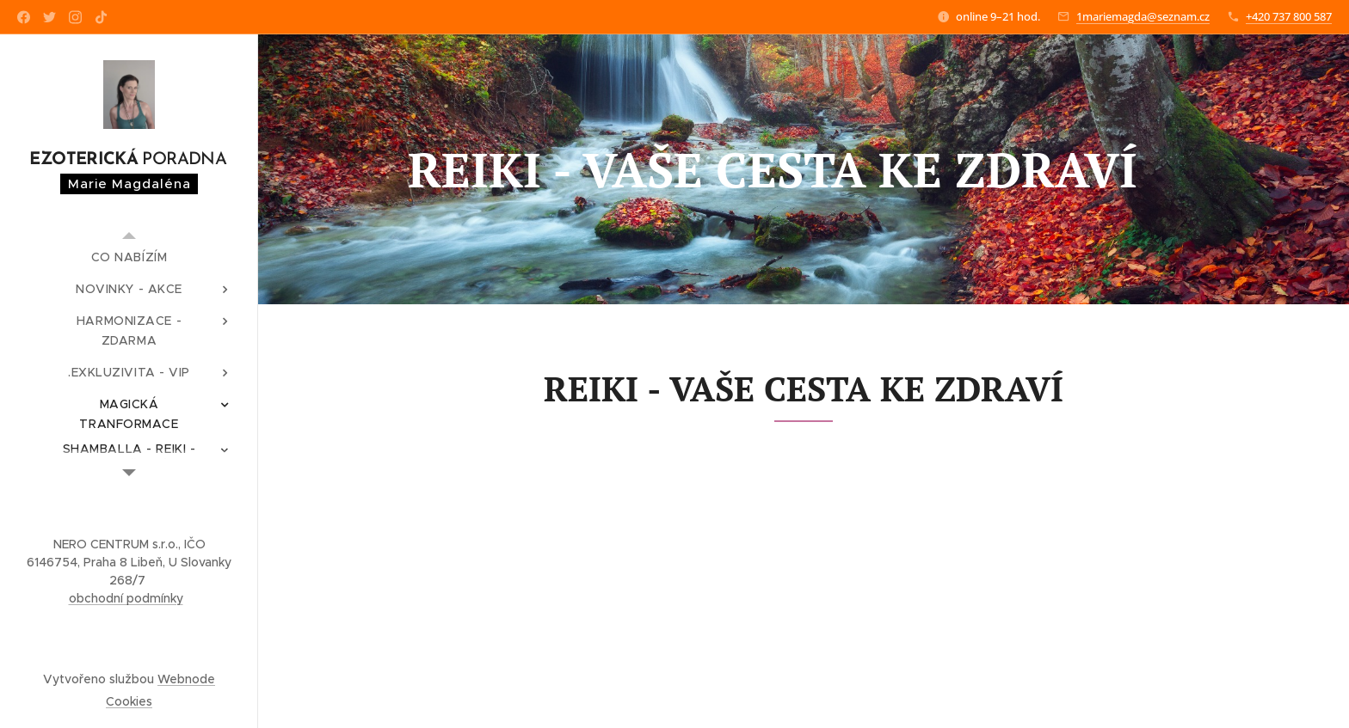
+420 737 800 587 (1289, 16)
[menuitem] (129, 257)
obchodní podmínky (126, 598)
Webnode (186, 679)
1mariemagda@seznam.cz (1143, 16)
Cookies (129, 701)
